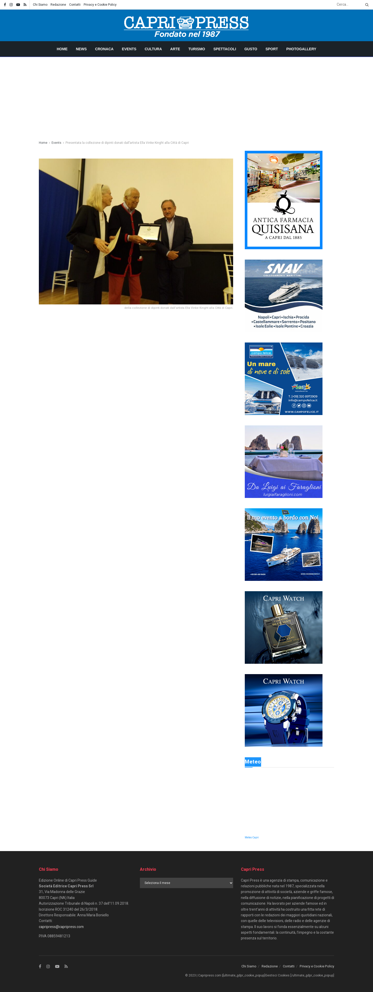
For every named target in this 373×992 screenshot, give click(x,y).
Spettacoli (224, 49)
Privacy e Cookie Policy (100, 4)
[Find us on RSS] (66, 967)
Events (129, 49)
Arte (175, 49)
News (81, 49)
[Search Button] (366, 4)
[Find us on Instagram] (48, 967)
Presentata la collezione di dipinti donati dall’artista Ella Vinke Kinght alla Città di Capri (127, 142)
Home (62, 49)
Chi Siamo (40, 4)
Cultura (153, 49)
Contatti (75, 4)
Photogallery (301, 49)
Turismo (196, 49)
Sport (272, 49)
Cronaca (104, 49)
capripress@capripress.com (61, 927)
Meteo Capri (252, 837)
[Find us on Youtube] (57, 967)
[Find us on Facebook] (40, 967)
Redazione (58, 4)
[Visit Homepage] (186, 25)
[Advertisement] (186, 96)
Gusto (250, 49)
